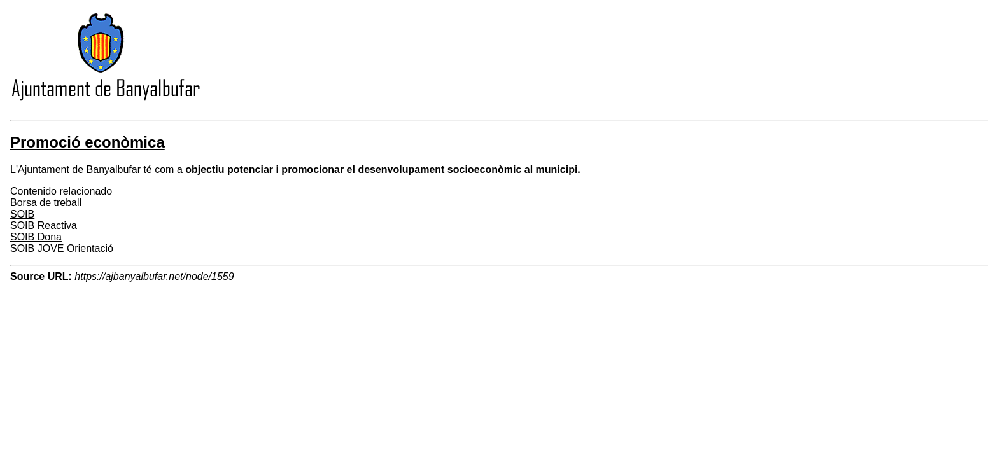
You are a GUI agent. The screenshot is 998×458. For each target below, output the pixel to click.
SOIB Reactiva (43, 225)
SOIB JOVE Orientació (61, 248)
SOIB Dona (36, 237)
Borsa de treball (45, 202)
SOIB (22, 214)
